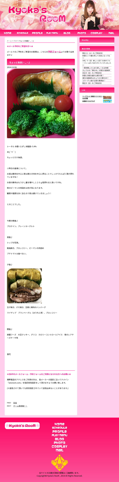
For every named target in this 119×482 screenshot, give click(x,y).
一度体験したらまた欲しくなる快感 (95, 68)
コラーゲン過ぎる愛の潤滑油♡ (93, 80)
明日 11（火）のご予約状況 (92, 53)
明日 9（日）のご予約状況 (92, 83)
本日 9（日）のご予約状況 (92, 73)
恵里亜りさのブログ (88, 101)
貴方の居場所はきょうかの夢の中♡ (95, 78)
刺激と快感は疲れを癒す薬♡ (93, 75)
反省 (15, 403)
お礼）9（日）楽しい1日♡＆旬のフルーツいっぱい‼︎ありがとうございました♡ (96, 62)
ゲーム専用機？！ (20, 406)
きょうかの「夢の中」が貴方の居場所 (96, 70)
